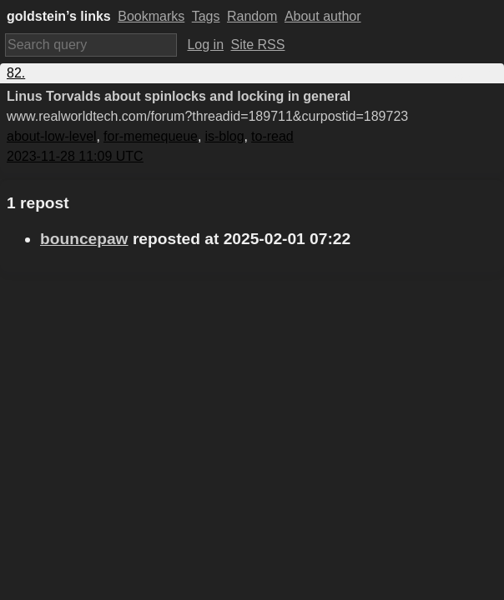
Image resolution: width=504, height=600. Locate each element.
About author (323, 16)
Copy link (469, 73)
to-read (272, 136)
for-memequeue (150, 136)
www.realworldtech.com (207, 116)
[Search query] (91, 45)
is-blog (224, 136)
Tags (206, 16)
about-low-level (52, 136)
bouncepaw (84, 239)
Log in (205, 45)
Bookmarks (151, 16)
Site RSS (258, 45)
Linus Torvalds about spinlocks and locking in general (178, 96)
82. (16, 73)
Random (252, 16)
